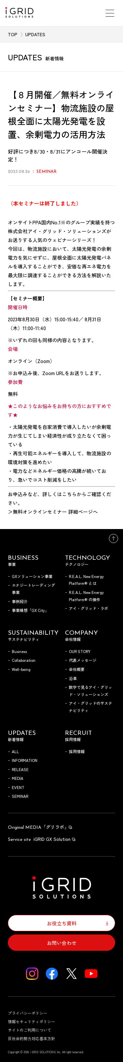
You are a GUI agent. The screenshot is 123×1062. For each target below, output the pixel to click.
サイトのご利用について (29, 1030)
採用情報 (77, 751)
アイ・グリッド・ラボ (88, 608)
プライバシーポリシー (27, 1013)
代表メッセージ (82, 660)
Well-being (21, 669)
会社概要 (77, 669)
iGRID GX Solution (42, 839)
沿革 (73, 678)
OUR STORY (80, 651)
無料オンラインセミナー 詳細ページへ (55, 511)
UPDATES (35, 34)
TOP (12, 34)
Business (19, 651)
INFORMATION (24, 760)
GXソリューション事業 (32, 576)
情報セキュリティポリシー (31, 1021)
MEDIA (17, 778)
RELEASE (20, 769)
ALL (15, 751)
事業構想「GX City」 (30, 610)
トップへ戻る (113, 538)
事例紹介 (20, 601)
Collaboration (23, 660)
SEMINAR (20, 796)
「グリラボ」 (40, 827)
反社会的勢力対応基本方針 (31, 1038)
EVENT (18, 787)
